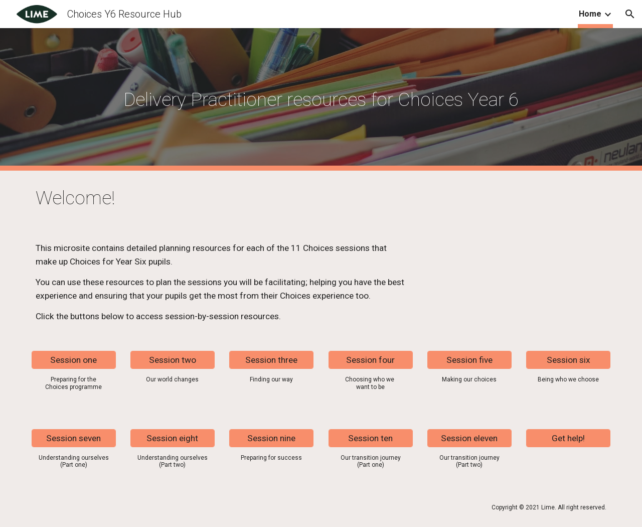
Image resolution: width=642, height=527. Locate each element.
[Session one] (73, 360)
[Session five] (469, 360)
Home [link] (590, 14)
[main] (321, 99)
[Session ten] (370, 438)
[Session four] (370, 360)
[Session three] (271, 360)
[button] (630, 14)
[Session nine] (271, 438)
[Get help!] (568, 438)
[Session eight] (172, 438)
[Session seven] (73, 438)
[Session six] (568, 360)
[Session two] (172, 360)
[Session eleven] (469, 438)
